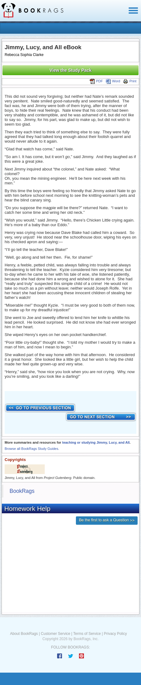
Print (129, 81)
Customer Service (55, 633)
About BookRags (24, 633)
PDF (96, 81)
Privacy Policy (115, 633)
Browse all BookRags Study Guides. (32, 448)
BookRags (22, 491)
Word (113, 81)
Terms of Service (87, 633)
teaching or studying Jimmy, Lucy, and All (96, 442)
